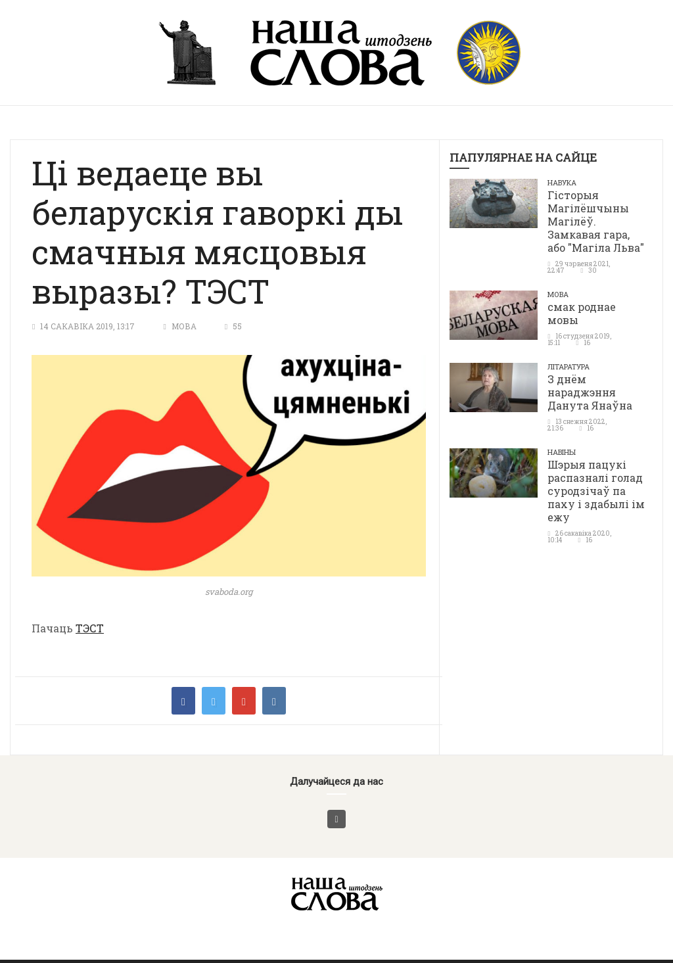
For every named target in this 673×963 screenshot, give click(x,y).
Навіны (561, 452)
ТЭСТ (90, 628)
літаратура (568, 366)
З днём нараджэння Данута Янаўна (589, 392)
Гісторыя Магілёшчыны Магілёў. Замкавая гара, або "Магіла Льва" (595, 221)
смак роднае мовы (581, 313)
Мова (184, 326)
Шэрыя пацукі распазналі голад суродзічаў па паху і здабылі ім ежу (596, 491)
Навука (561, 182)
